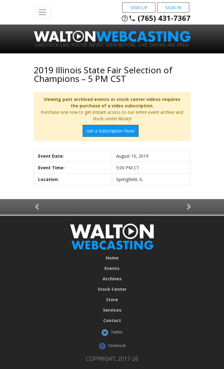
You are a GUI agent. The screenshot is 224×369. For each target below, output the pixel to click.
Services (112, 310)
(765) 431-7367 (156, 18)
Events (112, 268)
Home (112, 258)
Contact (112, 320)
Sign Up (138, 7)
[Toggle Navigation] (42, 12)
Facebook (112, 346)
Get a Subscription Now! (111, 131)
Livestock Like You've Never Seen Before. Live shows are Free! (112, 44)
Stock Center (112, 289)
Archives (112, 279)
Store (112, 300)
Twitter (112, 332)
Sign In (173, 7)
